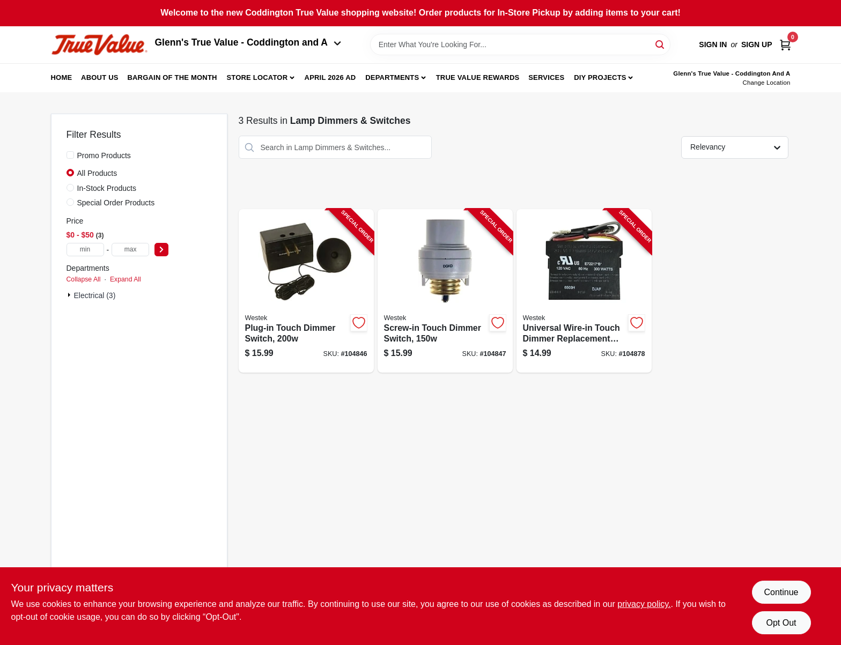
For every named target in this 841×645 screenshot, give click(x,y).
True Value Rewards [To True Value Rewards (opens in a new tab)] (478, 77)
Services (546, 77)
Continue (781, 592)
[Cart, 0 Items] (785, 44)
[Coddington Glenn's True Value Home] (99, 45)
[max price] (130, 249)
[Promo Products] (70, 155)
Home (61, 77)
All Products (97, 173)
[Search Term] (520, 44)
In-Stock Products (107, 188)
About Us (100, 77)
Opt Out (781, 622)
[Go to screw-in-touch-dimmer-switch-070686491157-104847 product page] (445, 291)
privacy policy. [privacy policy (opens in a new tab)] (643, 604)
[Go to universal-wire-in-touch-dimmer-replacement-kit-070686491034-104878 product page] (584, 291)
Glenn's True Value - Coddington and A (248, 42)
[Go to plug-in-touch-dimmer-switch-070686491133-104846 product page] (306, 291)
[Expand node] (70, 295)
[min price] (85, 249)
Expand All (125, 279)
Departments (392, 77)
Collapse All (84, 279)
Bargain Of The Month (172, 77)
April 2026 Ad (330, 77)
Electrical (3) (95, 295)
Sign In (713, 44)
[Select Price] (161, 249)
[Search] (660, 44)
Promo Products (104, 155)
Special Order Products (116, 202)
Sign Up (756, 44)
